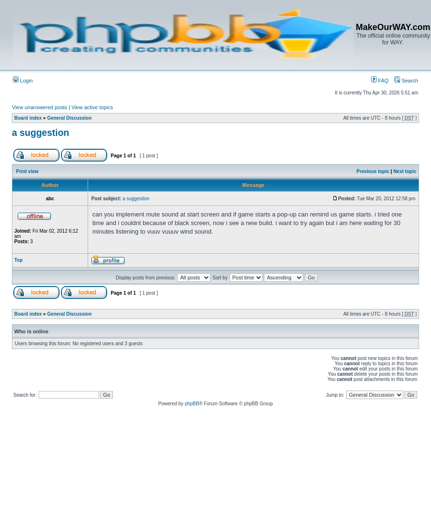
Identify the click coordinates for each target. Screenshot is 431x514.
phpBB (192, 403)
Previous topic (373, 171)
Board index (28, 118)
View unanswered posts (39, 107)
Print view (27, 171)
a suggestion (40, 132)
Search (406, 80)
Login (23, 80)
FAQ (380, 80)
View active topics (92, 107)
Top (18, 260)
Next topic (404, 171)
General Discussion (69, 118)
